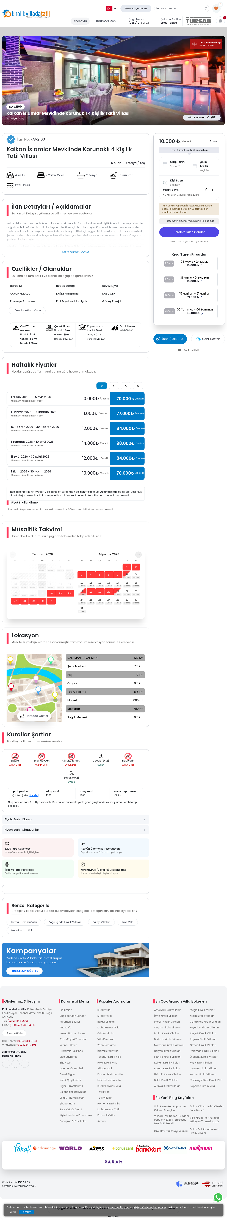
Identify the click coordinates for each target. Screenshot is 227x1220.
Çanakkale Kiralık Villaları (205, 1021)
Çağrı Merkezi (137, 19)
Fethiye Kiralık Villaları (167, 1057)
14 (117, 582)
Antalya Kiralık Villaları (167, 1010)
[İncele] (34, 795)
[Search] (206, 190)
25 (60, 593)
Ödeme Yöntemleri (71, 1068)
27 (15, 601)
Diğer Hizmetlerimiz (71, 1086)
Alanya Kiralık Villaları (167, 1086)
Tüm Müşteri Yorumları (73, 1039)
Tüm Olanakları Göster (27, 310)
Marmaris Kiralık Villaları (169, 1045)
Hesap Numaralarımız (73, 1033)
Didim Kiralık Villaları (166, 1033)
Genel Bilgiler (68, 1074)
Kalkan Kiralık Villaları (167, 1062)
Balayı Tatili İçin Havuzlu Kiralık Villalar (204, 1131)
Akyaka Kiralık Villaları (203, 1039)
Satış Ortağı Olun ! (71, 1109)
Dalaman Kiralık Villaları (204, 1051)
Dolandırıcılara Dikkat (73, 1092)
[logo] (26, 13)
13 (108, 582)
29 (33, 601)
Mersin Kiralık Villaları (167, 1021)
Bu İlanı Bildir (192, 350)
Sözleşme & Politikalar (73, 1121)
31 (51, 601)
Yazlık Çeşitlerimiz (70, 1080)
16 (136, 582)
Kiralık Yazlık (104, 1016)
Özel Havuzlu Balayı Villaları (171, 1131)
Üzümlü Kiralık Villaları (167, 1074)
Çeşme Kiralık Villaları (167, 1027)
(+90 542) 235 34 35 (22, 1025)
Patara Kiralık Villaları (167, 1068)
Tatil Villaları (104, 1097)
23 (42, 593)
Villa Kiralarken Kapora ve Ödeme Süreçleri (170, 1108)
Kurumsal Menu (106, 21)
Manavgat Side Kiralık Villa (206, 1080)
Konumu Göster (15, 1033)
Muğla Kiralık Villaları (202, 1010)
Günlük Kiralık (105, 1033)
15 (127, 582)
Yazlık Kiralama (106, 1045)
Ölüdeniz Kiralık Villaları (204, 1057)
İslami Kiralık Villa (107, 1051)
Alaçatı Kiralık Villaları (203, 1033)
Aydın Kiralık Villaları (202, 1016)
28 (24, 601)
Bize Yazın (65, 1062)
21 (117, 591)
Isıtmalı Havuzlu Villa (24, 922)
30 (42, 601)
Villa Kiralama (105, 1039)
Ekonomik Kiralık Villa (110, 1074)
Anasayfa (80, 21)
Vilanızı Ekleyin (68, 1045)
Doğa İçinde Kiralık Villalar (64, 922)
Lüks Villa (127, 922)
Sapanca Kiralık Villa (202, 1086)
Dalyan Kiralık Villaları (167, 1051)
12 (99, 582)
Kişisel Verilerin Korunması (76, 1115)
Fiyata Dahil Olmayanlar (21, 830)
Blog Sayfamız (68, 1057)
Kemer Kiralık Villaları (202, 1074)
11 (90, 582)
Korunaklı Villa (106, 1115)
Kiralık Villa (103, 1010)
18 (90, 591)
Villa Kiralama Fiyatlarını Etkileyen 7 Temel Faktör (205, 1119)
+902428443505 (26, 1044)
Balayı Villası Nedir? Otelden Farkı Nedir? (207, 1108)
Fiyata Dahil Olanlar (18, 819)
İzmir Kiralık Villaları (166, 1016)
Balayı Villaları (101, 922)
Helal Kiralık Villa (107, 1062)
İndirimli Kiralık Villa (109, 1080)
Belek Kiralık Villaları (166, 1080)
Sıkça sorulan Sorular (72, 1016)
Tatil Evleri (103, 1092)
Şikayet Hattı (67, 1103)
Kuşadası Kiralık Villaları (204, 1027)
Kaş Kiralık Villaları (201, 1062)
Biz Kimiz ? (66, 1010)
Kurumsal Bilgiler (70, 1021)
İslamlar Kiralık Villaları (203, 1068)
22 (127, 591)
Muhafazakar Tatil (108, 1109)
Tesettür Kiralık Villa (109, 1057)
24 (51, 593)
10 (81, 582)
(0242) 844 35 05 (18, 1021)
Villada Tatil (104, 1068)
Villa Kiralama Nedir (72, 1097)
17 (81, 591)
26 (69, 593)
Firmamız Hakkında (71, 1051)
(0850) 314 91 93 (139, 23)
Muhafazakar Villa (22, 930)
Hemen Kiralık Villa (108, 1103)
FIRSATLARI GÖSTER (24, 971)
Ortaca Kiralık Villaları (203, 1045)
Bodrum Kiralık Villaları (168, 1039)
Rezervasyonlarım (136, 8)
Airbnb (101, 1121)
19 (99, 591)
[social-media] (6, 1064)
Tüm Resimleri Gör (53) (202, 117)
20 (108, 591)
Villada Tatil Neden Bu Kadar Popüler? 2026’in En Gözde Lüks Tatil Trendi (171, 1119)
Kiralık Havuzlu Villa (109, 1086)
